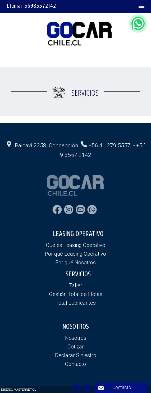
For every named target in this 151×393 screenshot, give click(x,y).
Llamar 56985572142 (31, 5)
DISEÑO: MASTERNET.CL (18, 389)
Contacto (121, 387)
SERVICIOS (78, 274)
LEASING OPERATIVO (78, 234)
